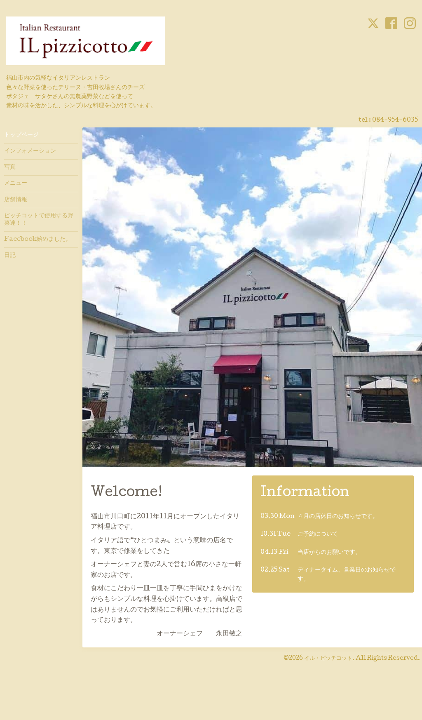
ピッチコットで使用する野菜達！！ (38, 220)
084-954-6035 (395, 120)
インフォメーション (30, 151)
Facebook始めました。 (37, 239)
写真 (10, 167)
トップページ (21, 135)
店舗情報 (15, 200)
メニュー (15, 183)
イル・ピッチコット (328, 658)
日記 (10, 255)
